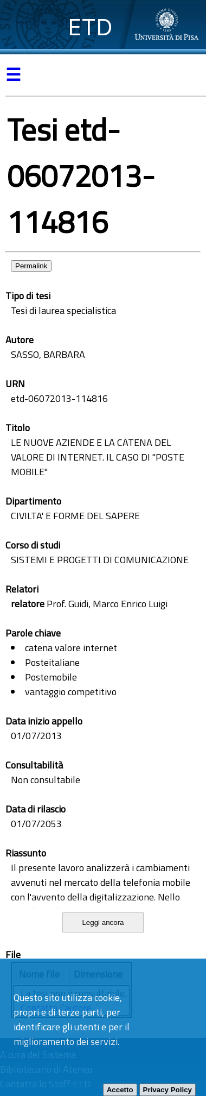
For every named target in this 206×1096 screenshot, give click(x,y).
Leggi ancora (103, 922)
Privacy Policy (167, 1090)
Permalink (31, 266)
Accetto (120, 1090)
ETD (90, 27)
